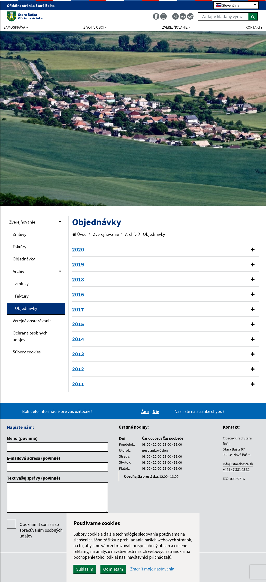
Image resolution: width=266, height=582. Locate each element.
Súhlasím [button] (84, 569)
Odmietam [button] (113, 569)
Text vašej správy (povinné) (33, 478)
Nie (156, 411)
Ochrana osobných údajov (30, 336)
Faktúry (19, 246)
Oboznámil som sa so (41, 530)
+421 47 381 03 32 (236, 469)
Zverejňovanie (22, 222)
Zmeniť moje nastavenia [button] (152, 569)
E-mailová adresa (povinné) (33, 458)
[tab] (165, 250)
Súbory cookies (27, 352)
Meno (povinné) (22, 438)
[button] (165, 249)
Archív (18, 271)
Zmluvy (19, 234)
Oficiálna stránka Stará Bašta (33, 5)
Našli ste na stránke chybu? (199, 411)
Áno (145, 411)
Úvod (79, 234)
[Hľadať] (253, 16)
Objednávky (24, 259)
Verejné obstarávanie (32, 320)
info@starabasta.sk (238, 464)
